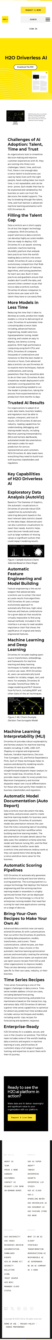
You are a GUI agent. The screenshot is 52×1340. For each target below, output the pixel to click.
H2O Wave (32, 1215)
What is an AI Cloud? (35, 1238)
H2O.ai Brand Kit (13, 1261)
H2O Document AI (36, 1207)
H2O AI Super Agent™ (34, 1163)
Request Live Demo (14, 1186)
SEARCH (33, 19)
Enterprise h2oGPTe (33, 1176)
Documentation (11, 1249)
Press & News (11, 1170)
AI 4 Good (33, 1270)
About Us (8, 1161)
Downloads (9, 1253)
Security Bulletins (9, 1268)
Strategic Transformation (36, 1247)
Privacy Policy (27, 1324)
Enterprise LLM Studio (36, 1184)
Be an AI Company (37, 1266)
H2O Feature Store (37, 1211)
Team (6, 1165)
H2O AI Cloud (34, 1190)
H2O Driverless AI (37, 1203)
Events (7, 1257)
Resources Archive (14, 1245)
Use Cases (9, 1241)
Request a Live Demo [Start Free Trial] (21, 1117)
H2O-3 (30, 1194)
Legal (7, 1274)
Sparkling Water (36, 1199)
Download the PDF (25, 67)
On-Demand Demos (12, 1190)
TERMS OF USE (10, 1324)
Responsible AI (36, 1257)
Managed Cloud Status (11, 1288)
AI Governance (35, 1261)
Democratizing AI (37, 1253)
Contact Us (10, 1182)
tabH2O (31, 1170)
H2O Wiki (8, 1282)
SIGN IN (33, 29)
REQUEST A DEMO (33, 10)
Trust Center (11, 1278)
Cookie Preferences (15, 1327)
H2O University (12, 1236)
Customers (9, 1178)
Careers (8, 1174)
